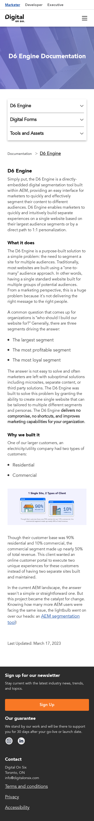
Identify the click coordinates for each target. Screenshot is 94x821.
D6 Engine (20, 106)
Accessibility (17, 807)
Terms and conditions (26, 786)
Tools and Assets (27, 133)
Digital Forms (23, 120)
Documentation (20, 154)
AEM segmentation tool (44, 619)
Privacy (12, 796)
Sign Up (47, 705)
